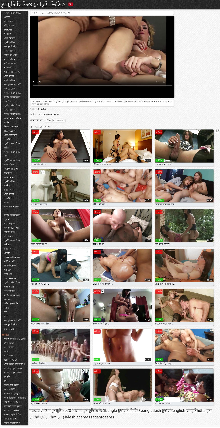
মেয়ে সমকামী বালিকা (12, 118)
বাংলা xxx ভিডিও (11, 410)
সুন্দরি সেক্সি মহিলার (12, 97)
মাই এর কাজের (10, 63)
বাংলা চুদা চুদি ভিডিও (13, 368)
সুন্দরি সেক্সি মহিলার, (12, 13)
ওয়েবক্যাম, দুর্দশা (11, 169)
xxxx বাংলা (9, 347)
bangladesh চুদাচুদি (157, 410)
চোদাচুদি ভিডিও (11, 360)
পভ (5, 156)
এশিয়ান (7, 244)
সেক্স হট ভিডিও (10, 389)
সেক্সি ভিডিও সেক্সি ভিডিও (15, 398)
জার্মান (7, 122)
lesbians (75, 417)
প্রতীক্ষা (7, 148)
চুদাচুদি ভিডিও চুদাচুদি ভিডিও (33, 4)
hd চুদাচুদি (43, 417)
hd (199, 410)
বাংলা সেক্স (8, 21)
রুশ (5, 312)
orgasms (106, 417)
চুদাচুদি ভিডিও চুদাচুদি (13, 406)
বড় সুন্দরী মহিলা (11, 46)
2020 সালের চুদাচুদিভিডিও (83, 410)
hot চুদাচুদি (59, 417)
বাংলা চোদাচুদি (10, 419)
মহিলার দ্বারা (9, 25)
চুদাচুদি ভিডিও (58, 120)
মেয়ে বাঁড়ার (9, 76)
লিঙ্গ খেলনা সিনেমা (12, 126)
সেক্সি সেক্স (8, 355)
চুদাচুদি (7, 376)
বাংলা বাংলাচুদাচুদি (12, 393)
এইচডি (7, 17)
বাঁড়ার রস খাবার (10, 55)
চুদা (5, 381)
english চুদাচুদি (185, 410)
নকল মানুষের (9, 223)
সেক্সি (6, 351)
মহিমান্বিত (8, 173)
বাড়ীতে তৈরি (9, 89)
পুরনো (6, 219)
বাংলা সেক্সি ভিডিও (12, 423)
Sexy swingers (11, 278)
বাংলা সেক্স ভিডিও (11, 385)
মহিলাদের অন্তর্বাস (11, 207)
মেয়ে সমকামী (9, 38)
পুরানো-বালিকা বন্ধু (12, 72)
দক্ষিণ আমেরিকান (11, 228)
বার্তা (6, 316)
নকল (6, 211)
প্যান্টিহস (8, 101)
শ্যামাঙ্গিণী (8, 34)
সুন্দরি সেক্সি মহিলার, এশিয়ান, (12, 297)
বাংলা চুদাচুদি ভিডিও (12, 414)
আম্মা (6, 202)
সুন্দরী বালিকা (9, 42)
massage (91, 417)
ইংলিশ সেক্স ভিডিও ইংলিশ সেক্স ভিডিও (15, 341)
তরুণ (6, 308)
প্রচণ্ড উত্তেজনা (10, 131)
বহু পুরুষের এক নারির (13, 84)
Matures (8, 30)
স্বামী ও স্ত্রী (8, 274)
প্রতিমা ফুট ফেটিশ (11, 303)
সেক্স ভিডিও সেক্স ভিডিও (14, 364)
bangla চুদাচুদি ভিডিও (123, 410)
